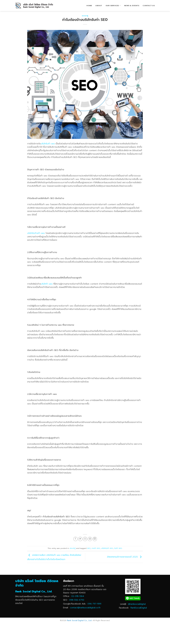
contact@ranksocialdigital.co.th (85, 607)
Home (89, 5)
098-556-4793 (76, 600)
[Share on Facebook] (75, 539)
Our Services (113, 5)
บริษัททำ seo (47, 283)
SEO (89, 548)
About (98, 5)
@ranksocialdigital (137, 604)
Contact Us (149, 5)
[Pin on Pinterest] (90, 539)
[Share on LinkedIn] (95, 539)
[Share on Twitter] (80, 539)
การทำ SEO (96, 548)
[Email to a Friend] (85, 539)
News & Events (131, 5)
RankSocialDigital (139, 607)
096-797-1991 (94, 603)
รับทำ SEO (118, 548)
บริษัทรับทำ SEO (107, 548)
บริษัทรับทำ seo (48, 143)
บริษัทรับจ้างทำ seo (36, 233)
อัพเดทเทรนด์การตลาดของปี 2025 (125, 556)
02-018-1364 (77, 596)
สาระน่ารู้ (85, 16)
